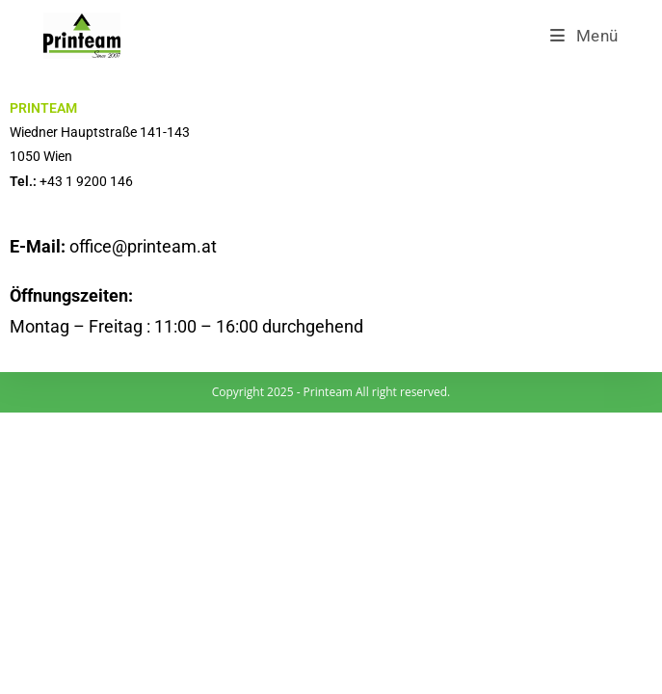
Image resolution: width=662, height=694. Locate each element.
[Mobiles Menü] (584, 35)
